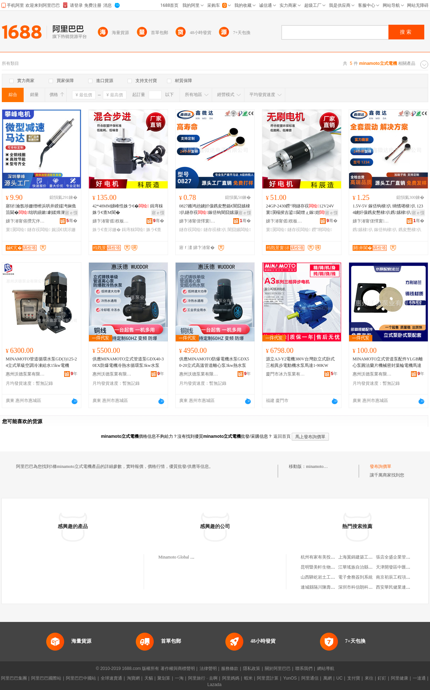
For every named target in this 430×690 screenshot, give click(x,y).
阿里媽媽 (230, 678)
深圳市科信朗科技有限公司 (364, 587)
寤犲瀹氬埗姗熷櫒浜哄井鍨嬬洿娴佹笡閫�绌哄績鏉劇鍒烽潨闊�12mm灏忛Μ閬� (41, 209)
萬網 (327, 678)
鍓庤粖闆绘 (133, 229)
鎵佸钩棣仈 (385, 229)
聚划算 (163, 678)
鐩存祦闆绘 (38, 229)
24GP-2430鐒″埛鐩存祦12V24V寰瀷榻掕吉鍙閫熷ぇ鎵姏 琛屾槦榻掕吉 (300, 209)
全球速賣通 (111, 678)
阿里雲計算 (267, 678)
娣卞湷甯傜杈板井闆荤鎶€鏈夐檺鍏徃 (112, 221)
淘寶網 (133, 678)
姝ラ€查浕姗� (106, 229)
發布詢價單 (380, 466)
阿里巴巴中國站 (81, 678)
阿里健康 (399, 678)
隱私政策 (251, 668)
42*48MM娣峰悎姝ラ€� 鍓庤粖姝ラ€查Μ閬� (127, 209)
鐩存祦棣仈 (215, 229)
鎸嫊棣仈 (363, 229)
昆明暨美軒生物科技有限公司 (329, 567)
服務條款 (229, 668)
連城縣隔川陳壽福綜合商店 (326, 587)
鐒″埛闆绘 (322, 229)
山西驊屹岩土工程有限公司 (326, 577)
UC (339, 678)
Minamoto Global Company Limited (189, 557)
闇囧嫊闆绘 (239, 229)
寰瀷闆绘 (16, 229)
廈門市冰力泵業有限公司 (285, 374)
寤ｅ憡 (71, 212)
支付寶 (353, 678)
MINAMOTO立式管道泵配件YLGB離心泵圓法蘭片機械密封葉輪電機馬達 (388, 362)
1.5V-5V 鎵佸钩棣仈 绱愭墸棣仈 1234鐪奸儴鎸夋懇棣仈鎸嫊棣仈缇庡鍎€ (388, 209)
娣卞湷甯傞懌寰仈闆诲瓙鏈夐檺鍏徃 (199, 221)
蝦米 (248, 678)
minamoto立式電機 (323, 466)
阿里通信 (310, 678)
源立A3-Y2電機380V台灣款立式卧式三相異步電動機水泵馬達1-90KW (300, 362)
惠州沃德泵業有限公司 (25, 374)
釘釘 (382, 678)
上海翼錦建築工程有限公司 (364, 557)
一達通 (419, 678)
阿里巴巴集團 (14, 678)
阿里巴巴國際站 (46, 678)
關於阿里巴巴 (278, 668)
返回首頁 (282, 436)
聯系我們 (303, 668)
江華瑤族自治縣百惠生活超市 (366, 567)
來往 (369, 678)
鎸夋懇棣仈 (409, 229)
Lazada (214, 684)
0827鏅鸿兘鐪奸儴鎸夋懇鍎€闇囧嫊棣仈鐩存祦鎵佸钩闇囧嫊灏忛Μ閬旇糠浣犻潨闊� (214, 209)
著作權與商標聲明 (178, 668)
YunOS (290, 678)
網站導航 (325, 668)
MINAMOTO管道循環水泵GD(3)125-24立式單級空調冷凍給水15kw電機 (41, 362)
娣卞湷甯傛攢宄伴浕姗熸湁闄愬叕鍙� (25, 221)
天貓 (148, 678)
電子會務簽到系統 (355, 577)
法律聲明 (208, 668)
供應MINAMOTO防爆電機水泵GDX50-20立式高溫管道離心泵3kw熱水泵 (214, 362)
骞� (71, 220)
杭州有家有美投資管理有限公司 (331, 557)
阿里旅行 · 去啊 (203, 678)
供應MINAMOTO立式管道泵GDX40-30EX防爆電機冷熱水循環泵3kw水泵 (128, 362)
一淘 (179, 678)
